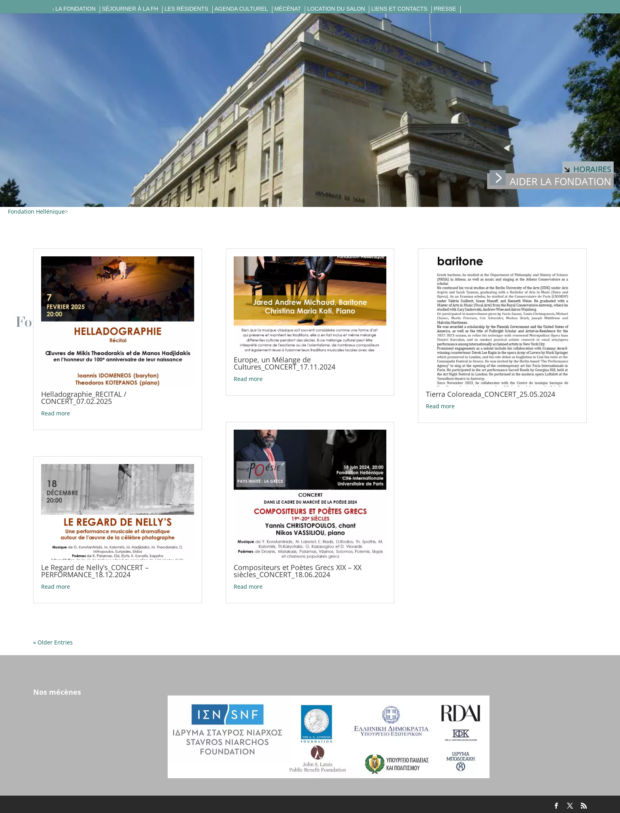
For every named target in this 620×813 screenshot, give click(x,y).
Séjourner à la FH (130, 9)
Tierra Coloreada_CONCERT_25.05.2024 (490, 394)
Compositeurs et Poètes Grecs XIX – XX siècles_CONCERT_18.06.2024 (297, 571)
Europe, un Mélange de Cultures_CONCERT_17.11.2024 (284, 363)
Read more (55, 413)
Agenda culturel (241, 9)
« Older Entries (53, 642)
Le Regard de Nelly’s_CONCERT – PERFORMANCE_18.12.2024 (95, 571)
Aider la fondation (550, 180)
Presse (445, 9)
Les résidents (186, 9)
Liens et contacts (399, 9)
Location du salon (336, 9)
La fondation (75, 9)
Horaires (588, 169)
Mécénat (287, 9)
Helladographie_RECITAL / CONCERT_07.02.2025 (84, 397)
